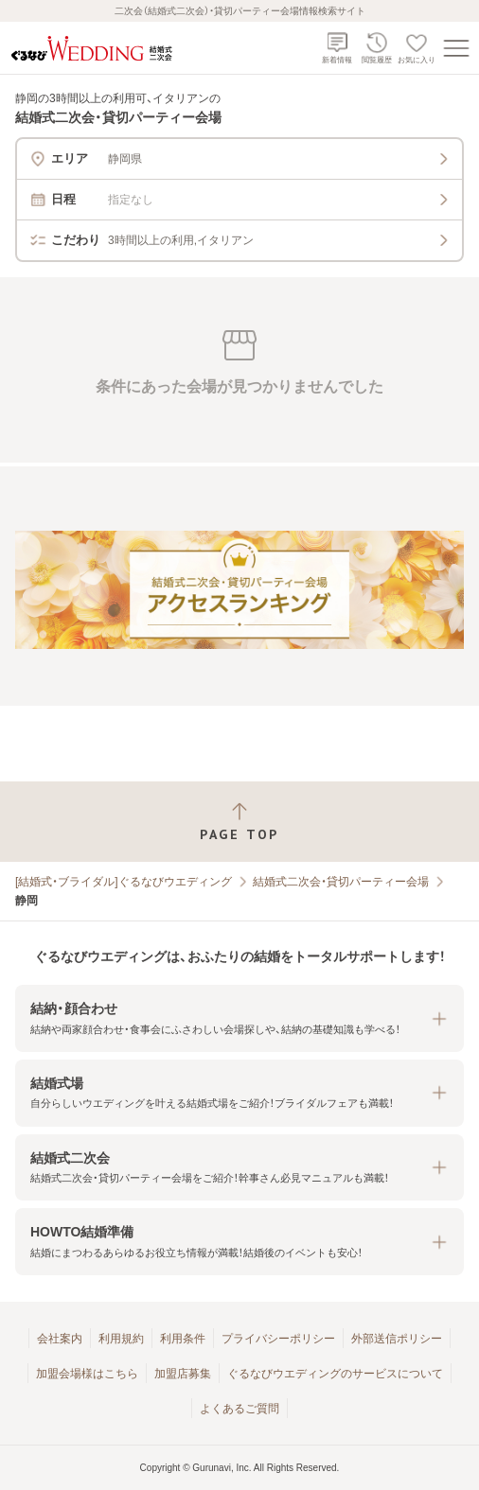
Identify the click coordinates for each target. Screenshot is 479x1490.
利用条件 (182, 1338)
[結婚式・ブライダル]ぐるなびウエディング (123, 881)
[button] (239, 1018)
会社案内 (59, 1338)
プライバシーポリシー (278, 1338)
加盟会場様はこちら (87, 1373)
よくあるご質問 (239, 1408)
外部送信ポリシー (396, 1338)
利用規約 (121, 1338)
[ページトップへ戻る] (239, 821)
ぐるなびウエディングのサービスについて (335, 1373)
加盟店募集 (182, 1373)
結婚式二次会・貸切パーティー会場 (341, 881)
